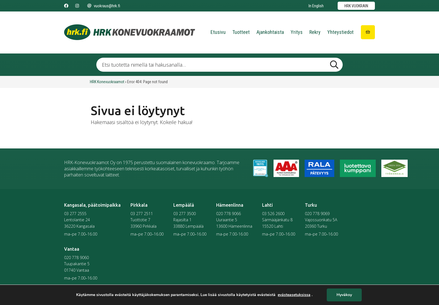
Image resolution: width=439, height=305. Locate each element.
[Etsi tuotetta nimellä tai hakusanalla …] (219, 65)
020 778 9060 (76, 257)
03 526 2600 (273, 213)
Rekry (315, 32)
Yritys (297, 32)
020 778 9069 (317, 213)
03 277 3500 (184, 213)
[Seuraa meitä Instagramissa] (77, 6)
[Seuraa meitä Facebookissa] (66, 6)
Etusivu (218, 32)
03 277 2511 (141, 213)
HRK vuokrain (356, 6)
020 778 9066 (228, 213)
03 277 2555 (75, 213)
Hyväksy (344, 295)
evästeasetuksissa (294, 294)
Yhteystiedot (340, 32)
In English (316, 5)
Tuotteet (241, 32)
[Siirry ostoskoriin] (368, 32)
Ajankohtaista (270, 32)
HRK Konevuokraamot (107, 82)
